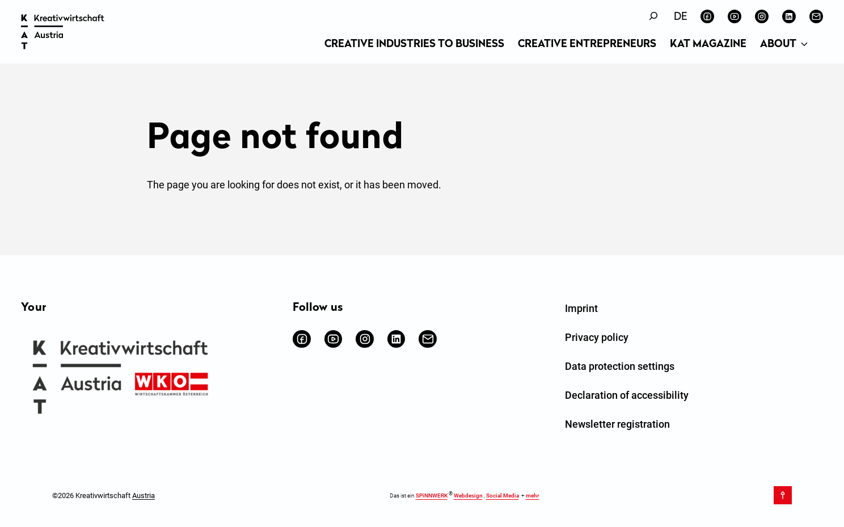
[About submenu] (804, 45)
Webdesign (468, 495)
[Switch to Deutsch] (680, 17)
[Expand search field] (653, 16)
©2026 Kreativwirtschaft (103, 495)
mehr (532, 495)
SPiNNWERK (432, 495)
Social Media (502, 495)
